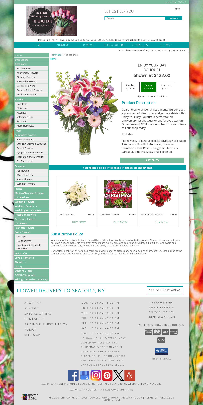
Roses (18, 130)
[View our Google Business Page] (84, 379)
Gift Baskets (22, 197)
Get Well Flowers (26, 85)
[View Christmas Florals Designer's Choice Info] (118, 194)
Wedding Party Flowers (28, 210)
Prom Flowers (22, 232)
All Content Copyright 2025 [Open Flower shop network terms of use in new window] (68, 397)
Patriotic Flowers (24, 227)
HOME (37, 45)
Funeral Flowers (25, 139)
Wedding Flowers (24, 201)
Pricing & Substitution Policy (31, 279)
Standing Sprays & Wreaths (31, 143)
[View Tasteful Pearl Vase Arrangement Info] (76, 194)
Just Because (24, 68)
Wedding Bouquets (26, 206)
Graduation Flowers (27, 94)
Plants (18, 188)
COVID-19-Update (25, 275)
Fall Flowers (23, 170)
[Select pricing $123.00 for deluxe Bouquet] (148, 87)
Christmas (22, 108)
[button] (161, 351)
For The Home (24, 161)
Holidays (20, 99)
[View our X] (118, 379)
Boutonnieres (24, 240)
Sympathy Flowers (25, 135)
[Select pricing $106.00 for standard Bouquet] (130, 87)
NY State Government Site (116, 389)
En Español (21, 253)
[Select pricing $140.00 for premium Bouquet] (166, 87)
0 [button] (177, 8)
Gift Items (21, 223)
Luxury (19, 266)
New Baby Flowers (27, 81)
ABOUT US (63, 45)
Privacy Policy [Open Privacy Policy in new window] (132, 397)
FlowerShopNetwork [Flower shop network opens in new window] (103, 397)
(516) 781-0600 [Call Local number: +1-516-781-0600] (178, 2)
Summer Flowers (26, 183)
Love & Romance (24, 257)
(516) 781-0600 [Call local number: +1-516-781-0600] (166, 316)
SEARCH (174, 18)
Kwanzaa (21, 112)
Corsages (22, 236)
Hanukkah (22, 104)
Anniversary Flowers (27, 72)
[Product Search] (135, 18)
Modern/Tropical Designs (29, 193)
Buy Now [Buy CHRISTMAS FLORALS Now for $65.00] (120, 222)
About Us (20, 262)
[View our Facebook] (73, 379)
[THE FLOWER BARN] (51, 20)
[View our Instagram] (96, 379)
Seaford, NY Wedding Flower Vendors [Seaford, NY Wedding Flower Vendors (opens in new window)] (137, 383)
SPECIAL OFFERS (114, 45)
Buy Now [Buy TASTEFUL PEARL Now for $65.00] (79, 222)
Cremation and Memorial (30, 156)
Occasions (20, 64)
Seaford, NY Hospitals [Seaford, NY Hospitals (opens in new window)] (94, 383)
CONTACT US (140, 45)
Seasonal (20, 166)
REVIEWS (88, 45)
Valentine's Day (25, 117)
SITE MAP (165, 45)
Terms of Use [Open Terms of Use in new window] (111, 399)
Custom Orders (23, 270)
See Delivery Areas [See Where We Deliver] (165, 290)
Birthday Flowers (26, 77)
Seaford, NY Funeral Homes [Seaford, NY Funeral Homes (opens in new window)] (59, 383)
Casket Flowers (25, 148)
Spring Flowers (24, 179)
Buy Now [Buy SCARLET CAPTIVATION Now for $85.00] (161, 222)
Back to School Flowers (29, 90)
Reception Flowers (25, 214)
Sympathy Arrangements (30, 152)
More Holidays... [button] (25, 125)
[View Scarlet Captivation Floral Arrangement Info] (159, 194)
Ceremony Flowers (25, 219)
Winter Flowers (25, 175)
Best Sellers (21, 59)
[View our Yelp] (129, 379)
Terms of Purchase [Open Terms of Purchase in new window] (158, 397)
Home (18, 55)
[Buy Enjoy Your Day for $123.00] (152, 160)
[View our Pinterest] (107, 379)
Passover (22, 121)
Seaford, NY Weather (83, 389)
